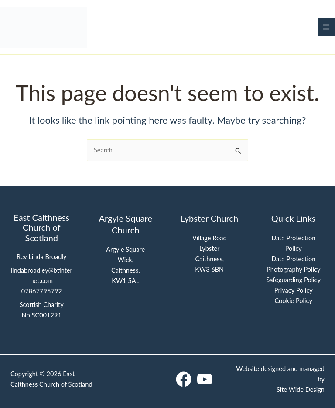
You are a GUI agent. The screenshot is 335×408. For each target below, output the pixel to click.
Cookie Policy (293, 300)
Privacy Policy (293, 290)
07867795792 (41, 291)
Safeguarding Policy (293, 279)
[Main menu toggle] (326, 27)
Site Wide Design (301, 389)
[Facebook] (183, 379)
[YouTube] (204, 379)
